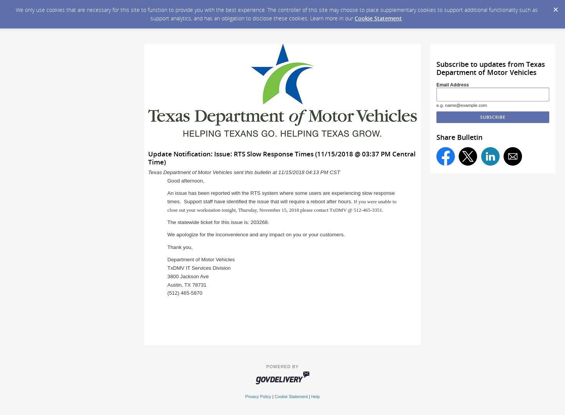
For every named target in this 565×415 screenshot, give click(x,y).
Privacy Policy (258, 396)
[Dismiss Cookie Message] (555, 7)
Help (315, 396)
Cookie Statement (378, 18)
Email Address (452, 85)
